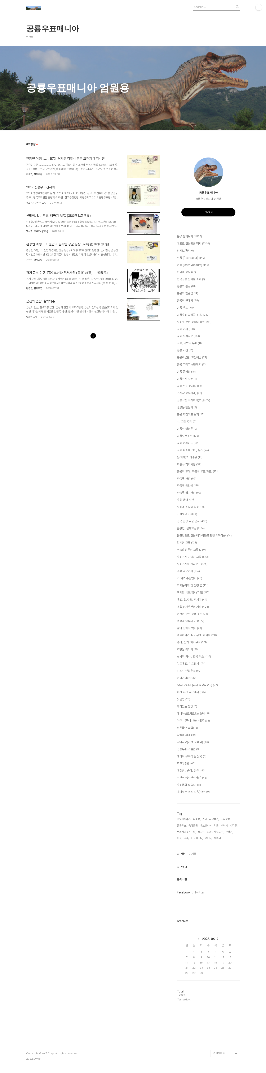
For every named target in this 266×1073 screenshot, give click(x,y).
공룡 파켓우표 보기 (190, 415)
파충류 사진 (186, 479)
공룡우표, (182, 825)
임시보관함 (185, 251)
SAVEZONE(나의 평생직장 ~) (197, 685)
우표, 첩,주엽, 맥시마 (192, 600)
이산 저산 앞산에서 (191, 692)
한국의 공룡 (186, 272)
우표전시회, (206, 825)
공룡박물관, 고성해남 (192, 357)
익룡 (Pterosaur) (191, 258)
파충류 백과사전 (189, 464)
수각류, (234, 825)
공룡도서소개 (188, 436)
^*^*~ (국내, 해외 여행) (193, 721)
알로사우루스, (184, 819)
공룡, (186, 838)
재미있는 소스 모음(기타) (193, 792)
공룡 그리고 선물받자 (192, 365)
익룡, (216, 825)
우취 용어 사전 (187, 500)
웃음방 (183, 699)
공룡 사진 (185, 350)
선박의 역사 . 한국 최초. (194, 657)
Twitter (199, 892)
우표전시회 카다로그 (192, 564)
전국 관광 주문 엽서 (192, 521)
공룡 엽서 (186, 329)
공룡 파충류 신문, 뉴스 (193, 450)
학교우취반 (186, 764)
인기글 (192, 854)
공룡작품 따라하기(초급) (193, 400)
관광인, (229, 831)
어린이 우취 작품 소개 (192, 614)
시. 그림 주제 (186, 422)
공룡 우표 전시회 (189, 386)
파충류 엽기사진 (189, 493)
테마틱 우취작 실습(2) (191, 756)
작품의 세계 (186, 735)
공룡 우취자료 (188, 336)
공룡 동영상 (186, 372)
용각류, (201, 831)
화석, (179, 838)
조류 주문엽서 (188, 571)
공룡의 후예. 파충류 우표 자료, (197, 472)
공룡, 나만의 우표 (189, 343)
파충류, (197, 819)
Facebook (183, 892)
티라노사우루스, (215, 831)
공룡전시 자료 (187, 379)
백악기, (224, 825)
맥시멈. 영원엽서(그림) (37, 231)
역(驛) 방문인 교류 (191, 550)
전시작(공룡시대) (189, 393)
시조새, (217, 838)
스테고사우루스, (210, 819)
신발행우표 (187, 514)
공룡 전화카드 (188, 443)
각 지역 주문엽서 (189, 578)
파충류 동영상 (188, 486)
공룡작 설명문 (187, 429)
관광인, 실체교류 (34, 174)
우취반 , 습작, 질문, (191, 771)
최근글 (181, 854)
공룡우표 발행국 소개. (193, 315)
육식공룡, (193, 825)
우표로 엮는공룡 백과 (193, 244)
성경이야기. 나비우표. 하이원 (197, 635)
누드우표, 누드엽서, (191, 664)
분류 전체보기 (189, 236)
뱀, (194, 831)
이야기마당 (186, 678)
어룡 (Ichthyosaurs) (193, 265)
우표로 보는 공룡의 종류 (194, 322)
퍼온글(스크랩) (187, 728)
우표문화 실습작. (189, 785)
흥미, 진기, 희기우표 (192, 642)
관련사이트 (219, 1053)
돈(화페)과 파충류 (189, 457)
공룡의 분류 (186, 286)
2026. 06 (208, 939)
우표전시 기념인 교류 (36, 202)
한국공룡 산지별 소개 (191, 279)
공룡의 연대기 (188, 301)
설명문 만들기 (187, 407)
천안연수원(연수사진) (192, 778)
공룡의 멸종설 (187, 294)
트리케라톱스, (184, 831)
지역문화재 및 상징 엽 (192, 585)
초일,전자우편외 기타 (193, 607)
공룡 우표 (186, 308)
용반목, (208, 838)
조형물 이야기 (188, 649)
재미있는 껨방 (187, 706)
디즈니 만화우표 (189, 671)
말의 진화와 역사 (189, 628)
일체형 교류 (31, 316)
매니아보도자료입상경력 (193, 714)
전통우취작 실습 (188, 749)
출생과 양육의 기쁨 (190, 621)
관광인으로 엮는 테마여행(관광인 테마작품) (204, 536)
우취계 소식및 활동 (191, 507)
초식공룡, (226, 819)
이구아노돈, (197, 838)
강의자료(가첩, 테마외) (193, 742)
